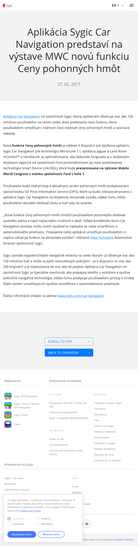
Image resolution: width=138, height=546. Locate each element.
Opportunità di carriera (16, 489)
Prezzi (75, 486)
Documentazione (58, 444)
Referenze (10, 483)
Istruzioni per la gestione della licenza (65, 452)
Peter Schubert (102, 237)
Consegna (99, 408)
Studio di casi (56, 439)
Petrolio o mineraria (105, 431)
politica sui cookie (31, 510)
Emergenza (100, 414)
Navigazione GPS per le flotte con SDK (68, 404)
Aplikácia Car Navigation (21, 116)
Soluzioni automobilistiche (63, 412)
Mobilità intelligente (104, 448)
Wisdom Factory (125, 539)
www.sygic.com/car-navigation (81, 296)
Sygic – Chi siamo (14, 478)
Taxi (96, 420)
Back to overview (69, 352)
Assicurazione (102, 437)
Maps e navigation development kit (68, 418)
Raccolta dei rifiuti (104, 454)
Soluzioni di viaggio (104, 443)
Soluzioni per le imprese (107, 460)
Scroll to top (69, 341)
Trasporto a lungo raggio (108, 402)
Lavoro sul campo (104, 425)
